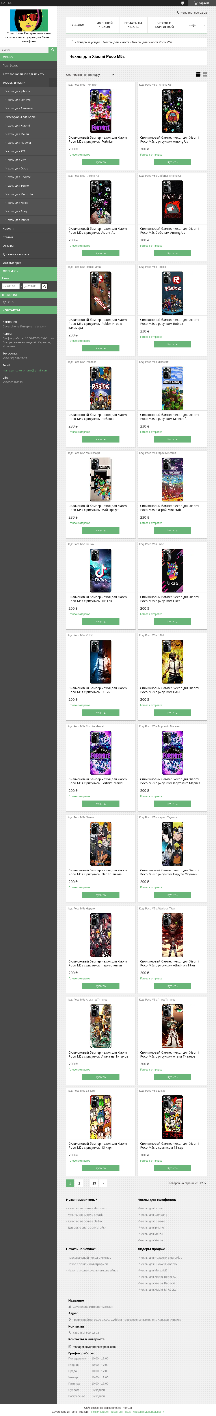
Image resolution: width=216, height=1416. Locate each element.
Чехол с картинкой (164, 25)
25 (94, 1183)
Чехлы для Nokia (17, 203)
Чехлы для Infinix (17, 220)
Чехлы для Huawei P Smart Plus (160, 1258)
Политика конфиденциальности (144, 1411)
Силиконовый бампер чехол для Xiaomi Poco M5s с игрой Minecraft (169, 508)
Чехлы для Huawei (18, 143)
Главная (78, 25)
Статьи (8, 237)
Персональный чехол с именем (90, 1258)
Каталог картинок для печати (24, 74)
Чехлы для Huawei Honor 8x (158, 1264)
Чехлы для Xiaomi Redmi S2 (158, 1277)
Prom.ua (127, 1407)
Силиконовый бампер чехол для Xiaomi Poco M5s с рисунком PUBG (98, 690)
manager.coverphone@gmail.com (25, 370)
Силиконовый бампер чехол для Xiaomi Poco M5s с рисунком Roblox (169, 322)
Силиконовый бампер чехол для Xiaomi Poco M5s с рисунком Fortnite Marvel (98, 781)
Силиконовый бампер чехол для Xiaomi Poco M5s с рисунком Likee (169, 599)
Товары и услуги (14, 82)
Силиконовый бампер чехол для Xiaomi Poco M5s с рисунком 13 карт (98, 1146)
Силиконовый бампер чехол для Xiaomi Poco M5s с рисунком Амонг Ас (98, 231)
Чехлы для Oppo (17, 168)
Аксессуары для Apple (21, 117)
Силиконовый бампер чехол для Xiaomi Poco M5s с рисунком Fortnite (98, 139)
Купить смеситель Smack (85, 1215)
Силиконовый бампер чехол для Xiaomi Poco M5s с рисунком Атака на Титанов (98, 1054)
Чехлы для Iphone (18, 91)
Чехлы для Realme (18, 177)
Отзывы (8, 246)
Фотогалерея (12, 263)
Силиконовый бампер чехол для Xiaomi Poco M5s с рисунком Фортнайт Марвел (170, 781)
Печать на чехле (133, 25)
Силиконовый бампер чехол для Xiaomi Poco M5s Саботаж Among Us (169, 231)
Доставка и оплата (16, 254)
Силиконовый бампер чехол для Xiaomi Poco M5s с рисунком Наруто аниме (98, 963)
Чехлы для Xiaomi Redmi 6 (157, 1283)
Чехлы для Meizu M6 (153, 1270)
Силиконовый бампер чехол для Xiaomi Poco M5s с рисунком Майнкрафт (98, 508)
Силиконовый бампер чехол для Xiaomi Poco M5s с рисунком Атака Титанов (169, 1054)
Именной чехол (105, 25)
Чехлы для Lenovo (18, 100)
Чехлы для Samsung (19, 108)
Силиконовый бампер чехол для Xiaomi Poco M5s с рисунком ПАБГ (169, 690)
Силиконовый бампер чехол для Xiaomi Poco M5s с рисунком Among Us (169, 139)
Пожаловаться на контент (107, 1411)
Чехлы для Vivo (16, 160)
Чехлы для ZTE (16, 151)
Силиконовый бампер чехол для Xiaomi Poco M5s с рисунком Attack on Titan (169, 963)
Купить (101, 162)
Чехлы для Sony (17, 211)
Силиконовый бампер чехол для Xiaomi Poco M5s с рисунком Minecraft (169, 417)
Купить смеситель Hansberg (87, 1208)
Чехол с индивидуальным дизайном (93, 1270)
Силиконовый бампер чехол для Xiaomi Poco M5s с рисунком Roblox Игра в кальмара (98, 324)
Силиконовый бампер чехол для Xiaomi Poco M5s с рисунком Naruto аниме (98, 872)
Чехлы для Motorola (19, 194)
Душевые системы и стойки (87, 1227)
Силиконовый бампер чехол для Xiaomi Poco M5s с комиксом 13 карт (169, 1146)
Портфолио (11, 65)
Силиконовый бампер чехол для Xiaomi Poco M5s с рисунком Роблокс (98, 417)
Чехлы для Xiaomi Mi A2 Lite (158, 1289)
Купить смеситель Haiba (85, 1221)
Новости (9, 228)
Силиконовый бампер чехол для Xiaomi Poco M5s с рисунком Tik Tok (98, 599)
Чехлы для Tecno (17, 185)
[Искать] (52, 50)
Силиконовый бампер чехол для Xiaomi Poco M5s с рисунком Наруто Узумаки (169, 872)
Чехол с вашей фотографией (88, 1264)
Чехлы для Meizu (17, 134)
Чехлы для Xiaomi (18, 125)
